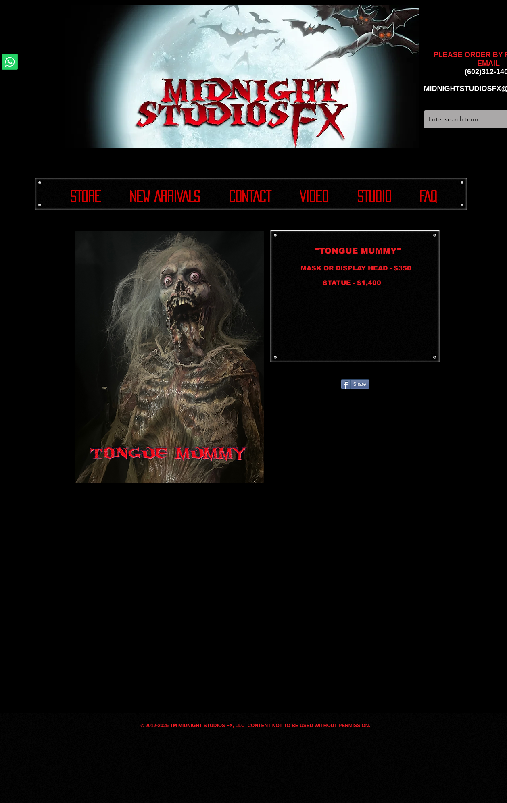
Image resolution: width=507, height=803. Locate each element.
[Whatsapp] (10, 62)
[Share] (355, 384)
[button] (170, 356)
